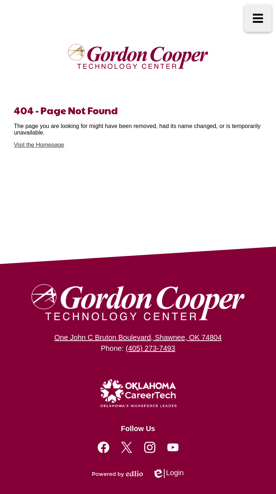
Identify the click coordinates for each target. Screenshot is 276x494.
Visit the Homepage (39, 145)
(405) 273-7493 (150, 348)
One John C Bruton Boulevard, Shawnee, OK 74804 (138, 337)
